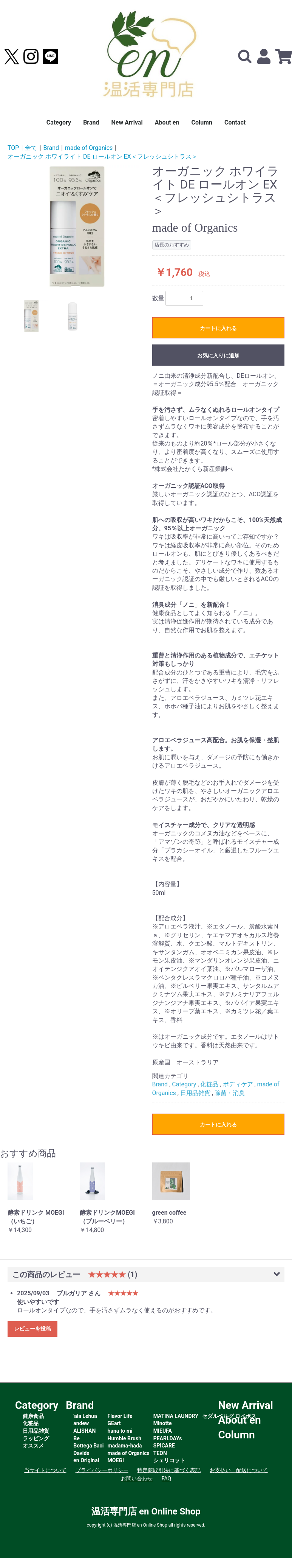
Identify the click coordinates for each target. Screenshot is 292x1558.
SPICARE (164, 1446)
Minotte (162, 1423)
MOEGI (116, 1460)
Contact (235, 122)
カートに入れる (218, 328)
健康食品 (33, 1416)
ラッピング (36, 1438)
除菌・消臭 (230, 1093)
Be (76, 1438)
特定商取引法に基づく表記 (169, 1470)
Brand (91, 122)
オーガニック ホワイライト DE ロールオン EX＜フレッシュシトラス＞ (103, 156)
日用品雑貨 (195, 1093)
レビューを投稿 (32, 1329)
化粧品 (209, 1084)
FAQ (166, 1478)
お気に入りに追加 (218, 355)
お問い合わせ (137, 1478)
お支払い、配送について (239, 1470)
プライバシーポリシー (102, 1470)
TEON (160, 1453)
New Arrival (127, 122)
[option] (77, 226)
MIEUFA (162, 1431)
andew (81, 1423)
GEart (114, 1423)
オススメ (33, 1446)
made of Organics (89, 147)
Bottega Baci (88, 1446)
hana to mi (120, 1431)
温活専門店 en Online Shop (146, 1511)
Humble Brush (124, 1438)
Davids (81, 1453)
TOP (13, 147)
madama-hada (125, 1446)
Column (201, 122)
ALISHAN (84, 1431)
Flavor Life (120, 1416)
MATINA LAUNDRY (175, 1416)
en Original (86, 1460)
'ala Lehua (85, 1416)
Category (58, 122)
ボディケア (238, 1084)
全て (31, 147)
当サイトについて (45, 1470)
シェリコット (169, 1460)
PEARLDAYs (167, 1438)
